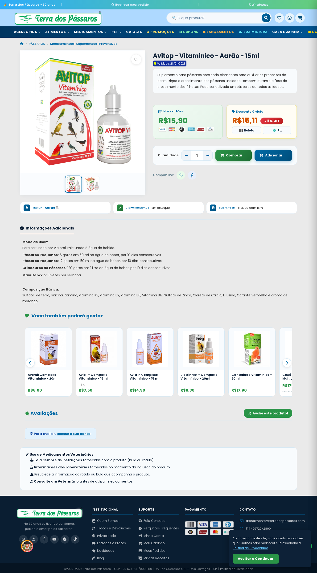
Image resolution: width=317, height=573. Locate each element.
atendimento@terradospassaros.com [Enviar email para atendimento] (272, 519)
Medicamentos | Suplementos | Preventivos (83, 42)
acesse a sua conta (74, 431)
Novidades (103, 548)
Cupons (188, 30)
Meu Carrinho (151, 541)
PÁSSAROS (37, 42)
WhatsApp (214, 4)
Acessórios (27, 30)
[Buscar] (266, 16)
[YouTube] (54, 537)
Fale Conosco (152, 519)
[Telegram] (65, 537)
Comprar (231, 153)
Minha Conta (151, 534)
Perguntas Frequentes (158, 526)
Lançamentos (218, 30)
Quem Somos (105, 519)
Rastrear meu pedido (174, 4)
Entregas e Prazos (109, 541)
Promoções (160, 30)
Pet (116, 30)
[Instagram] (33, 537)
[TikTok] (75, 537)
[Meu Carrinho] (300, 16)
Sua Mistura (253, 30)
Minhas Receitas (153, 556)
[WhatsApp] (23, 537)
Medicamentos (90, 30)
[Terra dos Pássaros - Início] (57, 16)
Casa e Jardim (287, 30)
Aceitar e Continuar (256, 558)
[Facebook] (44, 537)
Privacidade (104, 534)
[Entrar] (289, 16)
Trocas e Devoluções (111, 526)
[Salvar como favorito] (136, 58)
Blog (98, 556)
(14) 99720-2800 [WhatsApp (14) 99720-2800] (255, 526)
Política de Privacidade (250, 548)
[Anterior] (30, 360)
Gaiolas (134, 30)
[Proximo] (286, 360)
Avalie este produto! (268, 411)
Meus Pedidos (152, 548)
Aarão (52, 206)
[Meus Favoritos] (279, 16)
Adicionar (266, 153)
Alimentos (57, 30)
